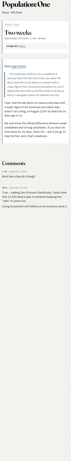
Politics (22, 46)
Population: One (26, 4)
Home (7, 24)
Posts (16, 24)
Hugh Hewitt (18, 66)
